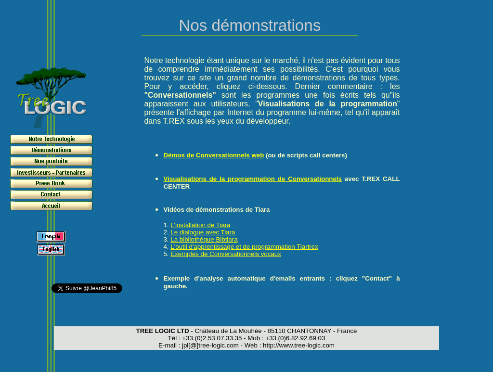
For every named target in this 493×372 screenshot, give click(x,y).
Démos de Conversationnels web (213, 155)
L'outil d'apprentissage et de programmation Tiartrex (244, 246)
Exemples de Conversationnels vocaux (225, 253)
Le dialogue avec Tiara (202, 232)
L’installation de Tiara (200, 225)
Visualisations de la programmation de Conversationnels (252, 178)
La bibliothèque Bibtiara (203, 239)
